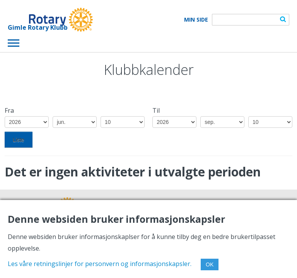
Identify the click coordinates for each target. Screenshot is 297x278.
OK (209, 264)
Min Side (196, 19)
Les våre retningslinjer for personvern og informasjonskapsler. (99, 263)
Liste (18, 140)
